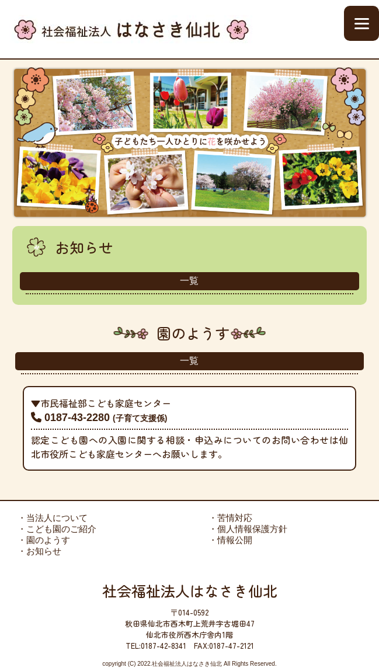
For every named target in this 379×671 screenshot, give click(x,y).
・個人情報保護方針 (247, 529)
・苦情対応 (230, 518)
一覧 (189, 281)
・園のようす (44, 540)
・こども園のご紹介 (57, 529)
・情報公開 (230, 540)
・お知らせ (39, 551)
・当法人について (53, 518)
